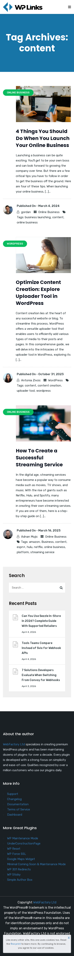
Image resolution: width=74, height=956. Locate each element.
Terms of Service (18, 809)
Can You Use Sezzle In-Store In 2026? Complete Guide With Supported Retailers (41, 621)
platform (23, 552)
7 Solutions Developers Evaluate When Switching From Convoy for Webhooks (41, 675)
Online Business (49, 212)
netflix (38, 547)
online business (27, 222)
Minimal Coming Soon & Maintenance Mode (36, 864)
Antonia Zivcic (31, 380)
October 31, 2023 (51, 374)
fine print (16, 943)
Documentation (18, 804)
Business (47, 542)
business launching (38, 217)
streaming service (42, 552)
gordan (26, 212)
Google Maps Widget (21, 859)
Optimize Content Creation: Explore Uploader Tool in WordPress (38, 293)
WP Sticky (14, 874)
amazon (34, 542)
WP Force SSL (16, 854)
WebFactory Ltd (14, 744)
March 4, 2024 (49, 206)
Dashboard (14, 814)
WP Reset (13, 848)
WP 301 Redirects (19, 869)
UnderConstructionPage (23, 843)
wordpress (43, 390)
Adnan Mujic (29, 536)
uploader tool (26, 390)
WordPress (55, 380)
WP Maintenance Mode (22, 838)
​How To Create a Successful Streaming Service (39, 457)
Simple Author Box (19, 880)
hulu (29, 547)
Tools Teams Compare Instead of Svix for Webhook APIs (41, 648)
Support (12, 794)
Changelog (14, 799)
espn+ (21, 547)
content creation (49, 385)
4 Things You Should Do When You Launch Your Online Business (42, 138)
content (58, 217)
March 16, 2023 (49, 530)
